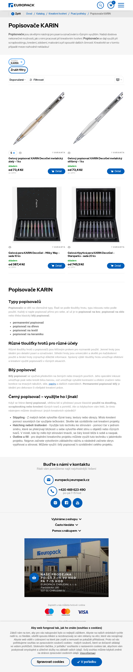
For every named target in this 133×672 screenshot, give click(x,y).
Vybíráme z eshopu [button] (64, 519)
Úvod (29, 13)
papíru (52, 383)
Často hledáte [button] (64, 525)
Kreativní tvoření (58, 13)
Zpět (16, 13)
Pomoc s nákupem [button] (64, 531)
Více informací (87, 653)
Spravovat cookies (50, 662)
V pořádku (86, 662)
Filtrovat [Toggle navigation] (36, 79)
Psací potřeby (79, 13)
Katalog (40, 13)
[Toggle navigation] (100, 5)
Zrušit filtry (18, 70)
